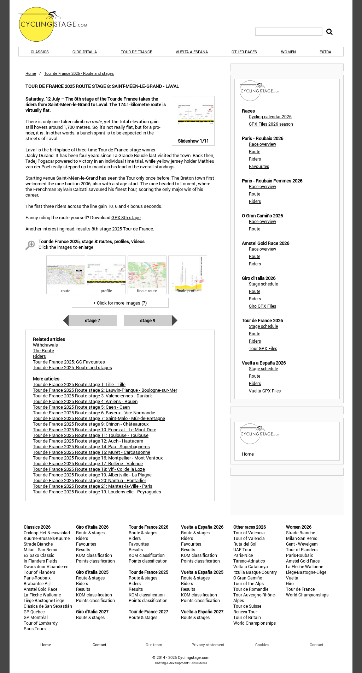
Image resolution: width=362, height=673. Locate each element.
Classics (40, 51)
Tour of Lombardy (41, 623)
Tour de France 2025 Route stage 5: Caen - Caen (81, 407)
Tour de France (136, 51)
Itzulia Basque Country (255, 572)
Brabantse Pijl (37, 583)
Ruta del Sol (244, 544)
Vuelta (292, 578)
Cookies (262, 644)
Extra (325, 51)
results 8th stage (93, 229)
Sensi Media (198, 663)
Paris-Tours (35, 628)
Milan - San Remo (40, 549)
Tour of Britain (247, 617)
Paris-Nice (243, 555)
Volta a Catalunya (250, 566)
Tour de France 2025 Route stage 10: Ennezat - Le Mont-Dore (94, 429)
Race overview (262, 144)
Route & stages (90, 532)
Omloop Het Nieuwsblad (47, 532)
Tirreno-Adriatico (249, 561)
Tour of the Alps (248, 583)
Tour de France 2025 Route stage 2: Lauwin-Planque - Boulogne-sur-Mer (105, 390)
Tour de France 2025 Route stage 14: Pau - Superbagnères (91, 446)
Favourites (259, 166)
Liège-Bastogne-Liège (44, 600)
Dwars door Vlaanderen (46, 566)
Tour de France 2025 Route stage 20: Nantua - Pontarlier (89, 480)
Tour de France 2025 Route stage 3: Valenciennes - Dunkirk (92, 395)
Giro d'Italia (84, 51)
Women (288, 51)
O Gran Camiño (247, 578)
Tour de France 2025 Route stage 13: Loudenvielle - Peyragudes (97, 491)
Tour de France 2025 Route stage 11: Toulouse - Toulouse (90, 435)
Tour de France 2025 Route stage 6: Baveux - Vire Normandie (94, 412)
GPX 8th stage (126, 217)
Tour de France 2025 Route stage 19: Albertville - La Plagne (92, 474)
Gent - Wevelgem (301, 544)
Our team (154, 644)
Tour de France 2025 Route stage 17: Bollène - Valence (88, 463)
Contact (316, 644)
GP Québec (34, 611)
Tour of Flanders (39, 572)
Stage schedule (263, 284)
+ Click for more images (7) (120, 303)
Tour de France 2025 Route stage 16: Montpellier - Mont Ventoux (98, 458)
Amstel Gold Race (40, 589)
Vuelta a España (192, 51)
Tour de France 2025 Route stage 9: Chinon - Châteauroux (91, 424)
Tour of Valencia (249, 532)
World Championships (254, 623)
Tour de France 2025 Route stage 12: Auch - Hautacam (88, 441)
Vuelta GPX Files (265, 390)
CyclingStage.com (57, 24)
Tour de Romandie (250, 589)
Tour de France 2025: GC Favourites (69, 362)
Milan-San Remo (301, 538)
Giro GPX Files (262, 306)
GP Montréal (36, 617)
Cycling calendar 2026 (270, 116)
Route (254, 151)
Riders (255, 159)
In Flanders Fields (40, 561)
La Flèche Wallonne (42, 594)
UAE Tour (242, 549)
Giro (290, 583)
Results (83, 549)
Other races (244, 51)
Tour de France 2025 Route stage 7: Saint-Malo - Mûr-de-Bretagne (99, 418)
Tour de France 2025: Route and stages (72, 367)
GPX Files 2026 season (271, 124)
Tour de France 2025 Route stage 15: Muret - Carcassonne (91, 452)
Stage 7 (92, 320)
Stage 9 (147, 320)
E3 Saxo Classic (39, 555)
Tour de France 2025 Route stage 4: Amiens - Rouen (85, 401)
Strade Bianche (38, 544)
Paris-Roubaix (37, 578)
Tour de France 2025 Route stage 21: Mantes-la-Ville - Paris (92, 486)
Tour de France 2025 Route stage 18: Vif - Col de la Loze (89, 469)
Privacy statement (208, 644)
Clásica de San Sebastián (48, 606)
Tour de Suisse (247, 606)
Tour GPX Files (263, 348)
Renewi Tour (245, 611)
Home (30, 73)
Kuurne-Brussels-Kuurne (47, 538)
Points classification (95, 561)
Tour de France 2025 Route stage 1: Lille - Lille (79, 384)
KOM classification (94, 555)
